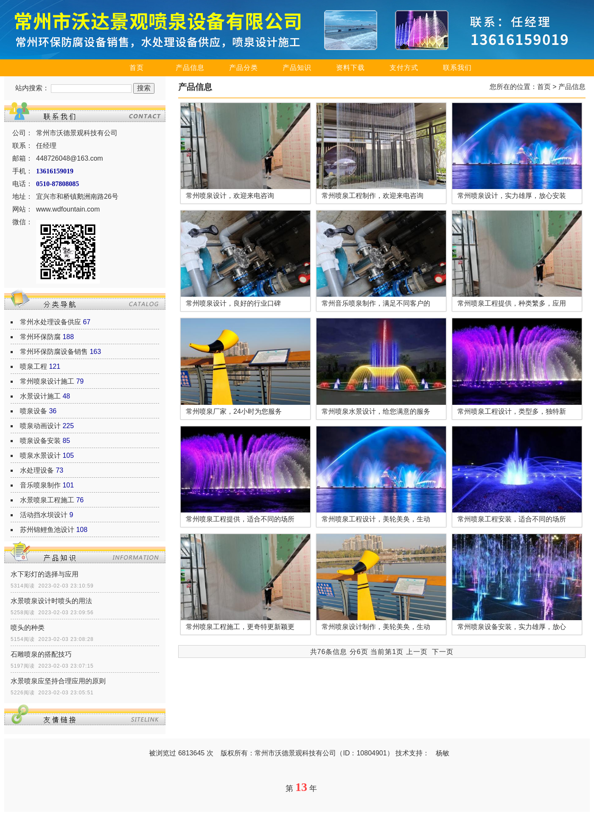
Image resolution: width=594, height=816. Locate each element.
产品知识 (297, 67)
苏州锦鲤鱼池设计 (47, 529)
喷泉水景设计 (40, 455)
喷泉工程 (33, 366)
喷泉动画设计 (40, 425)
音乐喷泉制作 (40, 485)
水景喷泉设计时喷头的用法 (51, 600)
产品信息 (190, 67)
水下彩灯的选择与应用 (44, 574)
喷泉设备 (33, 411)
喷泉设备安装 (40, 440)
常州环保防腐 (40, 336)
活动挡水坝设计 (43, 514)
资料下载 (350, 67)
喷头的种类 (28, 627)
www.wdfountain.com (68, 209)
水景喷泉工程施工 (47, 500)
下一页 (443, 651)
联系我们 (457, 67)
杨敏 (442, 753)
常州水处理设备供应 (50, 322)
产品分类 (243, 67)
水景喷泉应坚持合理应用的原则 (58, 681)
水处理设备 (37, 470)
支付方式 (403, 67)
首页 (136, 67)
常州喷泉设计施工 (47, 381)
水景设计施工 (40, 396)
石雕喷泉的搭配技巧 (41, 654)
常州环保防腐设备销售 (54, 351)
